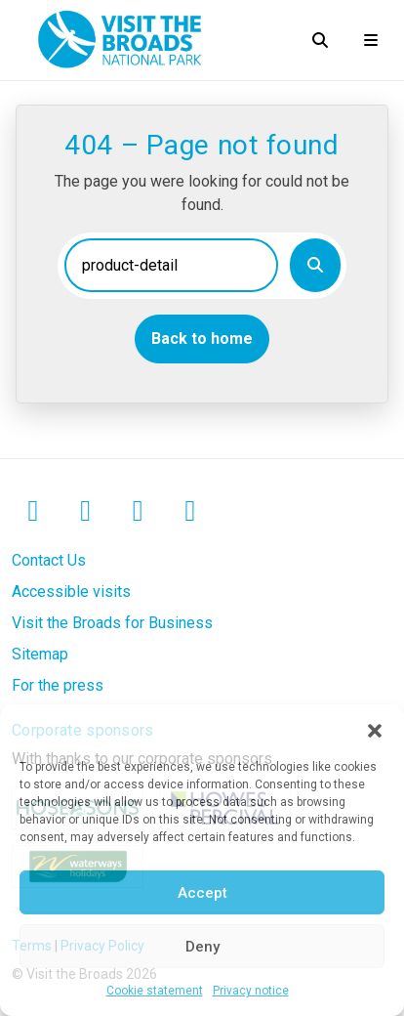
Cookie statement (154, 990)
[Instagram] (85, 511)
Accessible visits (71, 591)
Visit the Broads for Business (112, 623)
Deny (202, 946)
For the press (57, 685)
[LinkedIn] (137, 511)
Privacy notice (251, 990)
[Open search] (320, 40)
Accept (202, 893)
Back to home (202, 338)
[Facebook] (33, 511)
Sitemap (40, 654)
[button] (374, 729)
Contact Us (49, 560)
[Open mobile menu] (370, 40)
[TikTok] (190, 511)
